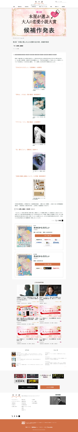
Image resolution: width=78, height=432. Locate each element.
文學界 (33, 399)
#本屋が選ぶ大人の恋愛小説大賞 (21, 324)
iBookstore (48, 268)
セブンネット (56, 239)
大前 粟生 (27, 54)
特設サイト (57, 6)
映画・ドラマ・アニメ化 (43, 6)
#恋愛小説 (33, 343)
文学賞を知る (34, 6)
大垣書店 (48, 245)
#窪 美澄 (33, 324)
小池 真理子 (37, 54)
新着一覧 (23, 399)
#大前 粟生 (18, 303)
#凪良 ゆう (45, 303)
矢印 (41, 368)
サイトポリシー (15, 399)
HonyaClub (56, 242)
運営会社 (13, 403)
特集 (51, 6)
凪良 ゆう (41, 54)
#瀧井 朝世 (29, 303)
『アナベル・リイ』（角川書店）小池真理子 (27, 122)
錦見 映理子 (46, 54)
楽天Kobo (56, 268)
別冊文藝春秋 (34, 403)
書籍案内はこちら (28, 387)
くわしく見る (47, 235)
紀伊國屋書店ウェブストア (39, 242)
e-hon (48, 242)
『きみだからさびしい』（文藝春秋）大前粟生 (28, 67)
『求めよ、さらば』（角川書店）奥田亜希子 (28, 94)
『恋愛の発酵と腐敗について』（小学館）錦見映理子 (30, 176)
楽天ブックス (48, 239)
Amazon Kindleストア (39, 268)
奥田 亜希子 (32, 54)
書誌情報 (63, 6)
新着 (14, 6)
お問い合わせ (14, 406)
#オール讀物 (29, 324)
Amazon (39, 239)
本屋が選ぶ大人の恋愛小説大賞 (20, 54)
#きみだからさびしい (24, 303)
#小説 (18, 48)
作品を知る (26, 6)
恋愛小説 (54, 54)
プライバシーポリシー (16, 401)
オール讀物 (50, 54)
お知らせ (13, 404)
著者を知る (20, 6)
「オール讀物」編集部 (18, 45)
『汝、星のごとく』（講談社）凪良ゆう (26, 149)
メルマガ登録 (50, 387)
